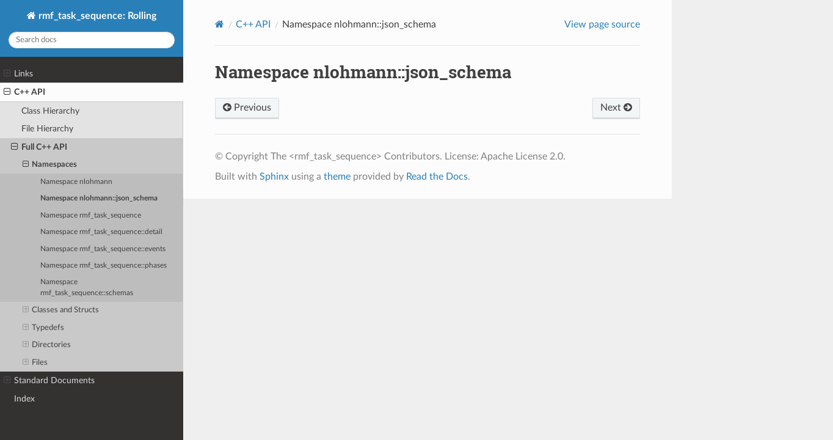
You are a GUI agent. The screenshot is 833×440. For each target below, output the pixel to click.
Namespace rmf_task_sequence (90, 215)
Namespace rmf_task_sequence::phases (103, 265)
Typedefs (44, 328)
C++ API (24, 92)
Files (35, 363)
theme (337, 177)
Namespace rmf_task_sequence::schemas (86, 287)
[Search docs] (91, 40)
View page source (602, 24)
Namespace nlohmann (76, 181)
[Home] (219, 24)
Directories (47, 345)
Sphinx (274, 177)
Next (616, 107)
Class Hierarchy (50, 111)
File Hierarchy (47, 128)
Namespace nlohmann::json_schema (99, 198)
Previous (247, 107)
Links (18, 73)
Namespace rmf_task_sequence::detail (101, 232)
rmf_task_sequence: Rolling (96, 16)
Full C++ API (39, 147)
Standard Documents (49, 380)
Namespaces (50, 165)
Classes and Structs (61, 310)
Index (24, 398)
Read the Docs (437, 177)
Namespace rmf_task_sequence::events (103, 249)
